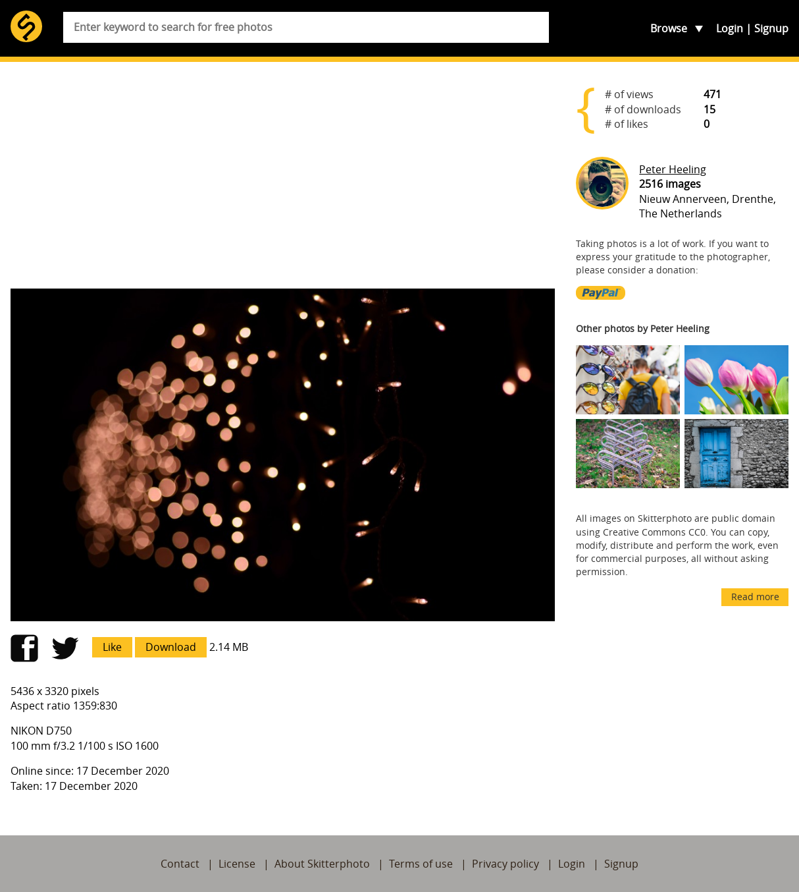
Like (112, 647)
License (237, 863)
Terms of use (421, 863)
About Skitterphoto (322, 863)
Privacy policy (505, 863)
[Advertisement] (283, 175)
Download (170, 647)
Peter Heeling (672, 169)
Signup (771, 28)
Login (729, 28)
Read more (755, 596)
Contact (180, 863)
